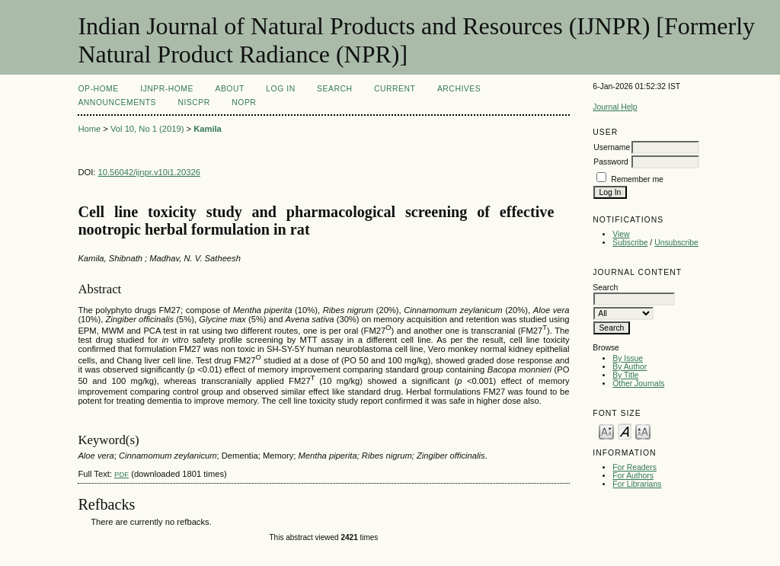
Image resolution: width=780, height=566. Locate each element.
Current (394, 89)
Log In (280, 89)
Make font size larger (643, 431)
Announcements (117, 102)
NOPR (244, 102)
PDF (121, 474)
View (620, 234)
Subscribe (629, 242)
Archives (459, 89)
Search (334, 89)
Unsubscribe (676, 242)
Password (610, 162)
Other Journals (638, 383)
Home (89, 128)
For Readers (634, 467)
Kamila (207, 128)
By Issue (627, 358)
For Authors (633, 476)
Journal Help (615, 107)
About (229, 89)
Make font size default (624, 431)
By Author (629, 367)
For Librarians (636, 484)
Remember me (637, 179)
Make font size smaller (606, 431)
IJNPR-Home (166, 89)
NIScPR (193, 102)
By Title (625, 375)
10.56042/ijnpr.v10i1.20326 (149, 172)
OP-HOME (98, 89)
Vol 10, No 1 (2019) (147, 128)
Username (611, 147)
